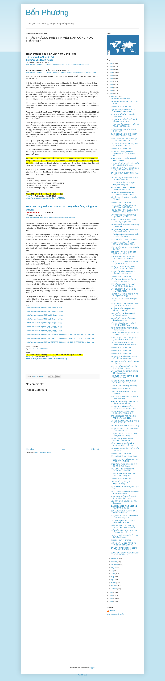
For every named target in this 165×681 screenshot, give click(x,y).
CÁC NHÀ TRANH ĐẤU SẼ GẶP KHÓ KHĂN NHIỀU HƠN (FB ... (124, 521)
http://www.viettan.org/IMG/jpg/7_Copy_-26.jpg (44, 327)
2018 (111, 88)
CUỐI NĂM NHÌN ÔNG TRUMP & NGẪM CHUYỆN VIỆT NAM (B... (125, 235)
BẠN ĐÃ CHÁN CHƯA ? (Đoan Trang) (124, 456)
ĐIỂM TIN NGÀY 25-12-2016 (121, 353)
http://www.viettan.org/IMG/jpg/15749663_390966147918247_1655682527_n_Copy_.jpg (60, 338)
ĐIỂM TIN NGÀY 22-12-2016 (121, 479)
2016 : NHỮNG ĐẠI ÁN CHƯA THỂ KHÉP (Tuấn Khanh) (123, 314)
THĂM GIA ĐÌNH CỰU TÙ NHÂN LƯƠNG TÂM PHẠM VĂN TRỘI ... (123, 526)
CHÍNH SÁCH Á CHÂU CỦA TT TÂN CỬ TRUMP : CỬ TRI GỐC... (125, 125)
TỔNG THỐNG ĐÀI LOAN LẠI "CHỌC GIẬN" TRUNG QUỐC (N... (124, 140)
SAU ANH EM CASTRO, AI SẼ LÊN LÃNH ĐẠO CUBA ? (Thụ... (123, 188)
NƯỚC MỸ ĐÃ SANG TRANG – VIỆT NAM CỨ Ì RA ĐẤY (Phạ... (124, 475)
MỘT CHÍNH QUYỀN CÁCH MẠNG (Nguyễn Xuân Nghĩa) (123, 183)
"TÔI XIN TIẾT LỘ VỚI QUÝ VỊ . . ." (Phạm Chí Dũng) (123, 482)
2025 (111, 66)
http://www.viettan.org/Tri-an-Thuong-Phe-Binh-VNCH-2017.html (50, 217)
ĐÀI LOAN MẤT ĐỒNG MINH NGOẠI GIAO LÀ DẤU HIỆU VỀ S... (124, 549)
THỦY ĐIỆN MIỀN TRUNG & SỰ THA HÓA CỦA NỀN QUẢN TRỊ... (124, 531)
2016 (111, 93)
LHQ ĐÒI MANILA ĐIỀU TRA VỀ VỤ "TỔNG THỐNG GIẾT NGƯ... (123, 544)
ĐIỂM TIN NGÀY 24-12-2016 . (121, 389)
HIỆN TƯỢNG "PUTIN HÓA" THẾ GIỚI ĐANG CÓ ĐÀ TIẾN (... (124, 377)
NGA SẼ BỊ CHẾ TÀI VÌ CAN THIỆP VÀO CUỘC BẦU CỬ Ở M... (125, 262)
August (114, 568)
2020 (111, 81)
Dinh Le (36, 376)
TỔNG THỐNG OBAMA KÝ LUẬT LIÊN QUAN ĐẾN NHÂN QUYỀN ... (124, 338)
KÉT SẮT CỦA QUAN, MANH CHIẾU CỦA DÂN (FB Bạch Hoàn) (123, 220)
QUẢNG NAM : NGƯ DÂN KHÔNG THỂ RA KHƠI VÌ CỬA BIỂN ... (124, 460)
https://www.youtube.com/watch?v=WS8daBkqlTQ (46, 359)
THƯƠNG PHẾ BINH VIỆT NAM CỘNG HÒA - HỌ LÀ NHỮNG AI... (124, 230)
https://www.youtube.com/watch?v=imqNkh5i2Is (45, 198)
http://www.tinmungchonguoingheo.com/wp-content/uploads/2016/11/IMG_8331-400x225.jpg (61, 72)
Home (63, 449)
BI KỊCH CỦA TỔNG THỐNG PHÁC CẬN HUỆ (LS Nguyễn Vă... (123, 272)
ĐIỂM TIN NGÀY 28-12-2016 (121, 276)
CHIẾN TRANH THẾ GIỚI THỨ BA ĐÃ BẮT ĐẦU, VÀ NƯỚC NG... (124, 120)
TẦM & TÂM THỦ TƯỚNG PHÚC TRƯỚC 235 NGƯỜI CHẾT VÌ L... (123, 470)
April (113, 580)
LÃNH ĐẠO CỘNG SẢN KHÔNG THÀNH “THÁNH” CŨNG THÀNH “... (124, 343)
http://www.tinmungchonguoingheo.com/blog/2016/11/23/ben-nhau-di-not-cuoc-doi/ (57, 64)
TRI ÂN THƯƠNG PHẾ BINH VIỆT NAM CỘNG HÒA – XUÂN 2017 (124, 304)
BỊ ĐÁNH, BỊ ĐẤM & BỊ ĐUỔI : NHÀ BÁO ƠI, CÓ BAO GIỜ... (123, 309)
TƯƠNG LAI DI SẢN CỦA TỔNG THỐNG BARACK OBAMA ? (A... (123, 407)
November (115, 558)
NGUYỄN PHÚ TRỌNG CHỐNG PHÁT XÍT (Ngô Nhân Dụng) (124, 295)
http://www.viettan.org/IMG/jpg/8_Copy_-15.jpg (44, 330)
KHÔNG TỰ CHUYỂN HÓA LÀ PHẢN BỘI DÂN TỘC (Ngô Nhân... (124, 357)
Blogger (91, 668)
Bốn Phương (47, 12)
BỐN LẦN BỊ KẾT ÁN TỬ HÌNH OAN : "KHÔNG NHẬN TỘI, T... (124, 512)
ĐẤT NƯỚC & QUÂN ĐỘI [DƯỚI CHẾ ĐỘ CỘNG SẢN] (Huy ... (124, 465)
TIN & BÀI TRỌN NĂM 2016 (120, 99)
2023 (111, 72)
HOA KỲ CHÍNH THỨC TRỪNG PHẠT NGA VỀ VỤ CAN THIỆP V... (124, 206)
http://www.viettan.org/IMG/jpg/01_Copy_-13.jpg (45, 315)
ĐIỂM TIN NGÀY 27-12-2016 (121, 347)
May (113, 577)
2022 (111, 75)
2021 (111, 78)
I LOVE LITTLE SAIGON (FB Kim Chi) (124, 386)
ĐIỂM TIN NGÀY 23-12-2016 (121, 453)
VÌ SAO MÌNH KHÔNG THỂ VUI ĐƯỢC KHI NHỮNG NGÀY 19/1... (124, 497)
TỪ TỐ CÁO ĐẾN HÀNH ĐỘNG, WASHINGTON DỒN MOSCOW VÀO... (123, 153)
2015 (111, 592)
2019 (111, 84)
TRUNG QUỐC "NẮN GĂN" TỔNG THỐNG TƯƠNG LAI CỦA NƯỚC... (124, 267)
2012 (111, 601)
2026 (111, 63)
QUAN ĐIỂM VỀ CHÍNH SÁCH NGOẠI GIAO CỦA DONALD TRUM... (124, 135)
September (115, 564)
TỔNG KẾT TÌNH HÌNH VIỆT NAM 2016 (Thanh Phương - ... (124, 329)
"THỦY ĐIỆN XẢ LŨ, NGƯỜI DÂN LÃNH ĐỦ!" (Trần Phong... (125, 536)
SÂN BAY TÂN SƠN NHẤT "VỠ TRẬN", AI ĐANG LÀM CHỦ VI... (124, 324)
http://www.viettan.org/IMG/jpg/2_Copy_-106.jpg (45, 319)
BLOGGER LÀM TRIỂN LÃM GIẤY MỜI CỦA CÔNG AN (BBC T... (124, 517)
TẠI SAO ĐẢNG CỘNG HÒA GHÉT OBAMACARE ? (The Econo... (123, 193)
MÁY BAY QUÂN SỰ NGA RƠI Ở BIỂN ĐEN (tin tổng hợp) (124, 372)
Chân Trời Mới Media (40, 349)
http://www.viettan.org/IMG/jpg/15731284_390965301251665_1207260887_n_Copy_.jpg (60, 334)
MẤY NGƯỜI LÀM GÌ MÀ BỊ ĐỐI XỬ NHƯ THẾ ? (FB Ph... (123, 290)
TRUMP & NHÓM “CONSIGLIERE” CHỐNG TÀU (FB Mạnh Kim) (123, 412)
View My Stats (82, 675)
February (114, 586)
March (113, 583)
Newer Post (30, 449)
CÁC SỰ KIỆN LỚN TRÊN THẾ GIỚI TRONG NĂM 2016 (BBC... (123, 417)
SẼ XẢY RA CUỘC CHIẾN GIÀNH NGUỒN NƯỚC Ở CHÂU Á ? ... (123, 444)
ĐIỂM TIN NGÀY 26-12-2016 (121, 350)
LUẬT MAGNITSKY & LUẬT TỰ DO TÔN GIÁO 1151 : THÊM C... (125, 334)
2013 (111, 598)
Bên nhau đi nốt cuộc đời (40, 57)
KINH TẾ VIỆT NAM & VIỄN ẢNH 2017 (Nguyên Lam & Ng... (124, 319)
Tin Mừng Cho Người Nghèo (39, 60)
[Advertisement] (82, 641)
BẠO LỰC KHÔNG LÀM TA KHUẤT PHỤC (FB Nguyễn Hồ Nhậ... (123, 285)
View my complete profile (115, 614)
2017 (111, 90)
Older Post (95, 449)
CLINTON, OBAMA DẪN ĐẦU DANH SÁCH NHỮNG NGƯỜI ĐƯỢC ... (123, 258)
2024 (111, 69)
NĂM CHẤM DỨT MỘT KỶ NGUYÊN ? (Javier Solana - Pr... (124, 397)
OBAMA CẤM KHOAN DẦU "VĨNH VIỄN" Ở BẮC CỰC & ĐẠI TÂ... (125, 554)
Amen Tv (29, 196)
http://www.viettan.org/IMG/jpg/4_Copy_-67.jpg (44, 323)
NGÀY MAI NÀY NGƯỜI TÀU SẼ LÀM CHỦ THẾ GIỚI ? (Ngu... (124, 367)
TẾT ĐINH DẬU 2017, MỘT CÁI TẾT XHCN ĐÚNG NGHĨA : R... (123, 382)
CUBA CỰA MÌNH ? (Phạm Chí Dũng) (124, 239)
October (114, 561)
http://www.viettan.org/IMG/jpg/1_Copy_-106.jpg (45, 311)
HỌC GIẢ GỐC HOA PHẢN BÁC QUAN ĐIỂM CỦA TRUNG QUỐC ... (124, 211)
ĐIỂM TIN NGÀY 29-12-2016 (121, 202)
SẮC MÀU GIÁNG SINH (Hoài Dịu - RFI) (125, 426)
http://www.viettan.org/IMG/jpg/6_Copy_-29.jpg (44, 307)
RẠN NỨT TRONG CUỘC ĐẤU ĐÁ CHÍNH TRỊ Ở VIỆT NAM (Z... (123, 110)
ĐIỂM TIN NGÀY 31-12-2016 (121, 107)
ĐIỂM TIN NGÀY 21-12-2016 (121, 540)
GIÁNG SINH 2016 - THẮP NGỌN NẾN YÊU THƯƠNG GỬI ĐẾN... (124, 507)
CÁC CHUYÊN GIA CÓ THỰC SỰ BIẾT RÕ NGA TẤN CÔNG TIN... (124, 144)
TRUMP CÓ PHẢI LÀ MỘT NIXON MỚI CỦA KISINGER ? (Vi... (124, 430)
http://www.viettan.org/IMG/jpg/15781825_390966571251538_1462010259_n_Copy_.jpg (60, 342)
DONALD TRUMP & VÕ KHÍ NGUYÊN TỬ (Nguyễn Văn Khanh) (124, 434)
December (115, 96)
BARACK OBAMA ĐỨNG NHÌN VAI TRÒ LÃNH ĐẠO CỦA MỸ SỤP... (125, 402)
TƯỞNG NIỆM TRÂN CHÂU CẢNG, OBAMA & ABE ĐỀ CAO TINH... (123, 243)
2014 (111, 595)
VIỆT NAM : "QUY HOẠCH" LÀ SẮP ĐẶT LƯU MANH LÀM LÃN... (125, 179)
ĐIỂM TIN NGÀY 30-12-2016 (121, 149)
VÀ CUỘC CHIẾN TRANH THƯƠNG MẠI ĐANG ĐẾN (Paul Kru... (123, 216)
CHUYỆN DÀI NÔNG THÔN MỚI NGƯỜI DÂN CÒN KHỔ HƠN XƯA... (125, 164)
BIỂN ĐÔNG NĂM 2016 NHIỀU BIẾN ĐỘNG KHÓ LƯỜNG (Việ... (123, 253)
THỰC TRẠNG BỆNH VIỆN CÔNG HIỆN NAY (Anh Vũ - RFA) (125, 492)
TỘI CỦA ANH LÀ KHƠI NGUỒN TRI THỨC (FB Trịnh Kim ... (123, 280)
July (112, 570)
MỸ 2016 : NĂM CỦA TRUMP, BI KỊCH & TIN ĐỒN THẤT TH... (125, 422)
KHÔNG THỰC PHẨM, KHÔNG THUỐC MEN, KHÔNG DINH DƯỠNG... (125, 169)
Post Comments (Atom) (43, 453)
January (114, 589)
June (113, 573)
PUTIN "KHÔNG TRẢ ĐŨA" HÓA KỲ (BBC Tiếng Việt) (123, 159)
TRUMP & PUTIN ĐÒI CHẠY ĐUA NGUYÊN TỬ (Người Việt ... (122, 439)
